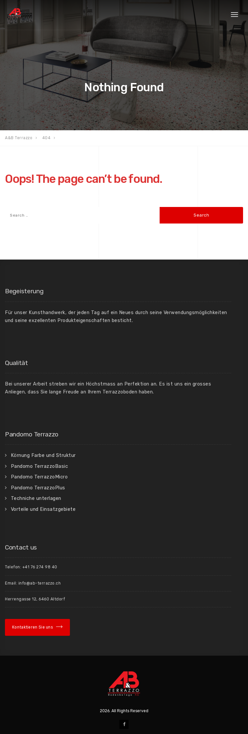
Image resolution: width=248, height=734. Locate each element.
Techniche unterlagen (36, 498)
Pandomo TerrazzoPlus (38, 488)
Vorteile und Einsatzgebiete (43, 509)
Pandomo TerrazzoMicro (39, 477)
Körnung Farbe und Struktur (43, 455)
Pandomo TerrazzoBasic (39, 466)
